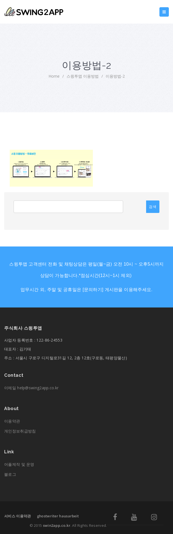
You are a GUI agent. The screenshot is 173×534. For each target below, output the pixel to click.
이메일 (31, 387)
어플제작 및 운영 (19, 464)
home (54, 76)
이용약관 (12, 421)
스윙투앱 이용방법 (83, 76)
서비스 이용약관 (17, 515)
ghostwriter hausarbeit (58, 515)
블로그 (10, 474)
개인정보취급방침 (20, 431)
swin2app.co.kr (56, 525)
